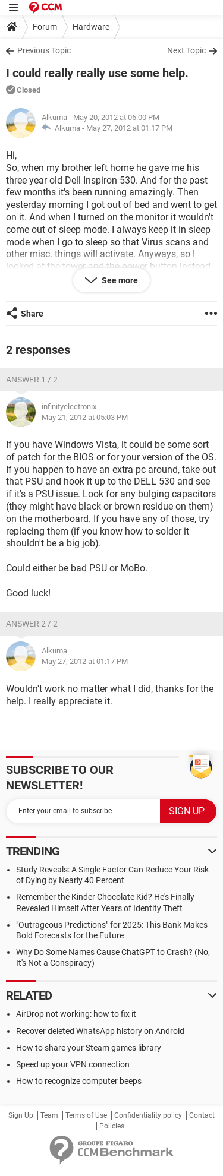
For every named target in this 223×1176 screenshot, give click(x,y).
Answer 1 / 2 (32, 379)
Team (49, 1115)
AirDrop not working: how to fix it (76, 1014)
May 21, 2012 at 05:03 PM (85, 417)
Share (32, 313)
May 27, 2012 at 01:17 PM (129, 128)
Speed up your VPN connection (73, 1064)
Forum (45, 26)
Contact (202, 1115)
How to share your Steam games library (88, 1047)
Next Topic (186, 50)
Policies (111, 1126)
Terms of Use (86, 1115)
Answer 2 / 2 (32, 623)
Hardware (91, 26)
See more (119, 280)
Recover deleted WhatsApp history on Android (100, 1031)
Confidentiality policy (148, 1115)
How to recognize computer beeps (79, 1081)
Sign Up (20, 1115)
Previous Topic (44, 50)
